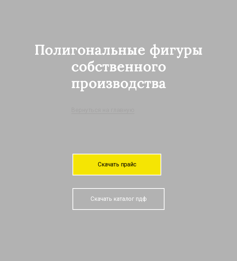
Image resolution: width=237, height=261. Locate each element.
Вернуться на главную (102, 110)
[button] (116, 164)
